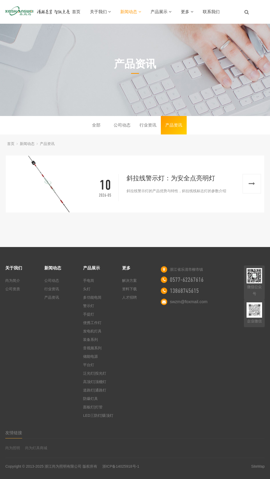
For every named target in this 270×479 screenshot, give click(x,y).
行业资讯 (147, 125)
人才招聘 (129, 297)
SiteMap (257, 466)
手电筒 (88, 280)
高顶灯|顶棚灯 (94, 382)
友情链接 (13, 432)
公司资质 (12, 289)
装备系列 (90, 339)
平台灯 (88, 365)
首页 (76, 11)
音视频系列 (92, 348)
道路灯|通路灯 (94, 390)
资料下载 (129, 289)
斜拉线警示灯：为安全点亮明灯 (171, 178)
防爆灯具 (90, 398)
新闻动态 (130, 11)
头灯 (86, 289)
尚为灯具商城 (36, 448)
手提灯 (88, 314)
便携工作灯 (92, 323)
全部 (96, 125)
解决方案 (129, 280)
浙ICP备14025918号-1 (120, 466)
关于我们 (100, 11)
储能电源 (90, 356)
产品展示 (161, 11)
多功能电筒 (92, 297)
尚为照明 (12, 448)
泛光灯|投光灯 (94, 373)
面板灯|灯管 (93, 407)
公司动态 (122, 125)
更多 (187, 11)
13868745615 (184, 290)
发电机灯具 (92, 331)
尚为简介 (12, 280)
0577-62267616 (187, 279)
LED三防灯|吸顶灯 (98, 415)
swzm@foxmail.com (188, 301)
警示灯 (88, 306)
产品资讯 (173, 125)
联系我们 (211, 11)
